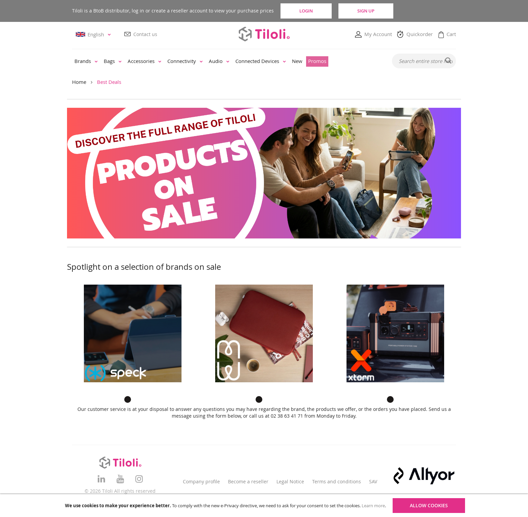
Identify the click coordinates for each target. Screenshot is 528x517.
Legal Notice (290, 481)
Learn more (373, 506)
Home (79, 81)
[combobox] (424, 61)
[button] (94, 34)
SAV (373, 481)
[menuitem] (86, 61)
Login (306, 11)
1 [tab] (127, 399)
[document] (264, 505)
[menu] (227, 61)
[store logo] (264, 33)
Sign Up (365, 11)
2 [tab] (137, 399)
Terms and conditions (336, 481)
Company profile (201, 481)
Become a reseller (248, 481)
